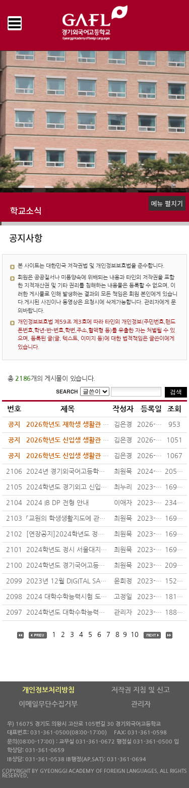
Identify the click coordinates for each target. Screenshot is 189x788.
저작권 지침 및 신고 (140, 690)
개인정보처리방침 (48, 690)
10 (135, 634)
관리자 (141, 704)
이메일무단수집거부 (48, 704)
